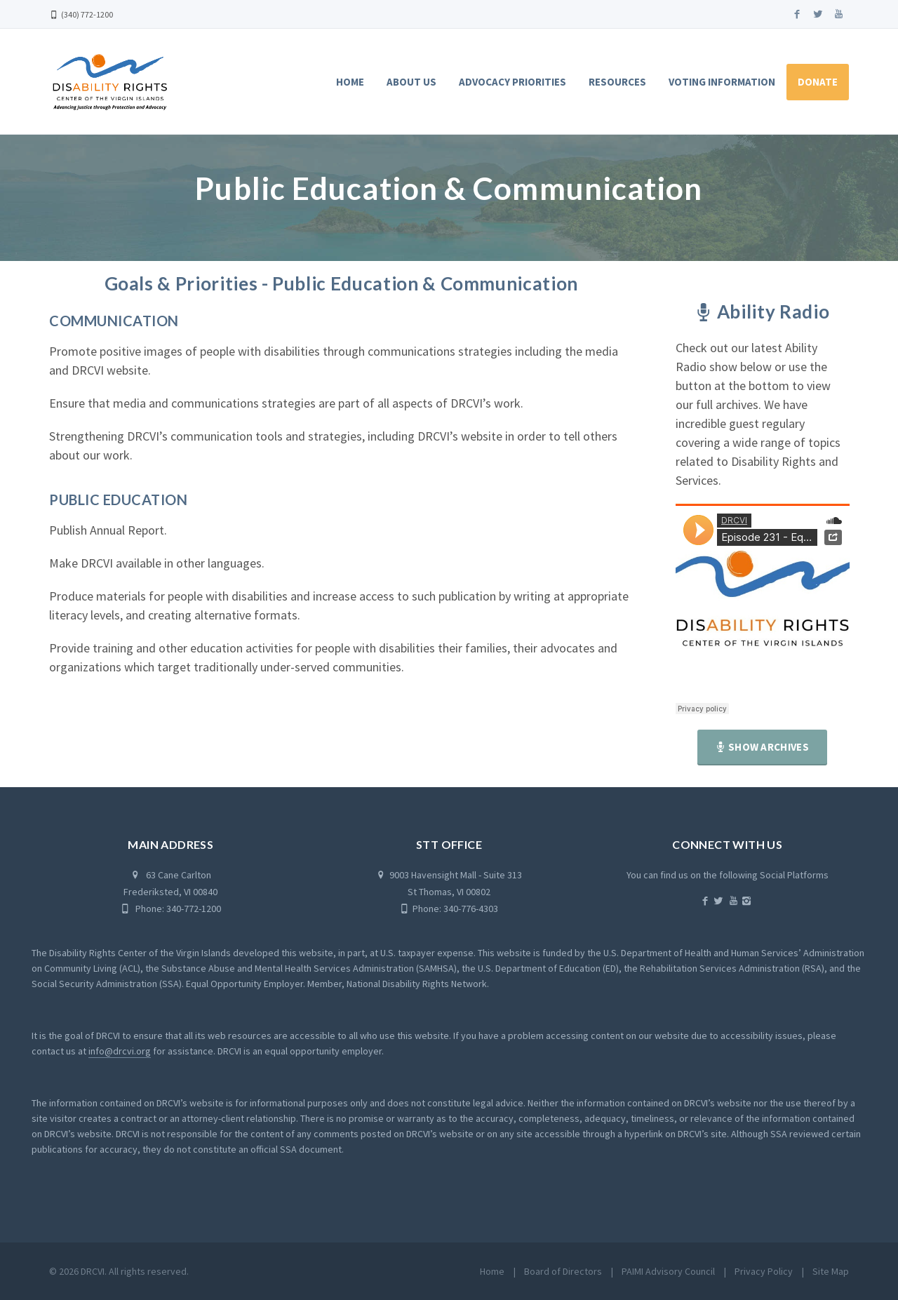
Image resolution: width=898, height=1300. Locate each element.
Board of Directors (563, 1271)
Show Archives (762, 746)
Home (350, 81)
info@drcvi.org (119, 1051)
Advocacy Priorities (512, 81)
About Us (411, 81)
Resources (617, 81)
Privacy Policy (764, 1271)
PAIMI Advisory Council (668, 1271)
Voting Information (722, 81)
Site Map (830, 1271)
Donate (818, 81)
